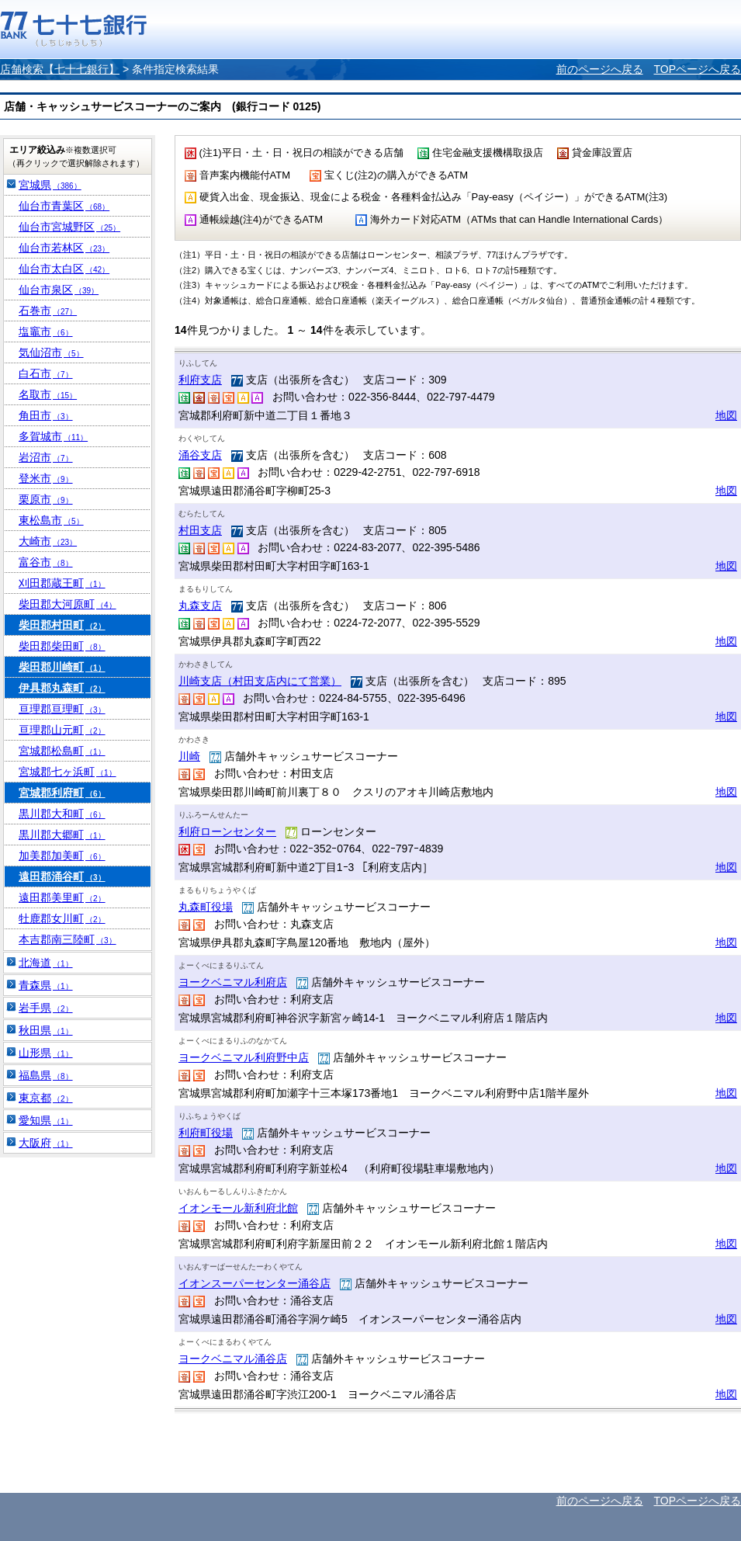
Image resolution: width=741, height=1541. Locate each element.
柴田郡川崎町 (62, 667)
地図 (726, 415)
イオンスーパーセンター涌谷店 (254, 1283)
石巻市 (48, 310)
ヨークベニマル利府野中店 (243, 1057)
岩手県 (46, 1007)
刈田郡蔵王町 (62, 583)
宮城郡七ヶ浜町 (67, 771)
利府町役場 (205, 1132)
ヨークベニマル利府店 (232, 982)
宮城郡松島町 (62, 750)
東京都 (46, 1098)
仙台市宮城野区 (69, 226)
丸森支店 (200, 605)
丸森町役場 (205, 907)
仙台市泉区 (59, 289)
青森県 (46, 985)
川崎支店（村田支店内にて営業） (259, 681)
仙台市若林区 (64, 247)
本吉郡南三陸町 (67, 939)
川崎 (189, 756)
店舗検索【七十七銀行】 (59, 69)
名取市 (48, 394)
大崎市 (48, 541)
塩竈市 (46, 331)
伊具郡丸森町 (62, 688)
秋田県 (46, 1030)
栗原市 (46, 499)
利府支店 (200, 379)
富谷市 (46, 562)
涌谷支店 (200, 455)
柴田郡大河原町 (67, 604)
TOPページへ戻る (697, 69)
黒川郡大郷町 (62, 834)
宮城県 (50, 185)
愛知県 (46, 1120)
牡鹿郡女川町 (62, 918)
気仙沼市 (51, 352)
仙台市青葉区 (64, 206)
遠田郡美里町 (62, 897)
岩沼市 (46, 457)
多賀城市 (53, 436)
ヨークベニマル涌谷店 (232, 1358)
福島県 (46, 1075)
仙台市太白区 (64, 268)
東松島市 (51, 520)
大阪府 (46, 1143)
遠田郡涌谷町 (62, 876)
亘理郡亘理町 (62, 709)
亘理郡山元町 (62, 730)
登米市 (46, 478)
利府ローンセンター (227, 831)
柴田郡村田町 (62, 625)
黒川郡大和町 (62, 813)
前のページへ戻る (599, 69)
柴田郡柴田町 (62, 646)
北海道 (46, 962)
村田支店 (200, 530)
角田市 (46, 415)
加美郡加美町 (62, 855)
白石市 (46, 373)
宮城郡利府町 (62, 792)
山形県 (46, 1052)
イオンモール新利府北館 (238, 1208)
